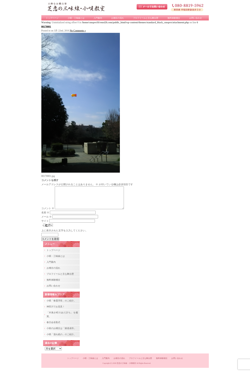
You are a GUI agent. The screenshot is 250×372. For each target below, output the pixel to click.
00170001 (46, 26)
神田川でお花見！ (56, 310)
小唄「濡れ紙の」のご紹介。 (61, 338)
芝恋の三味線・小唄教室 (126, 367)
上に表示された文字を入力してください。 (64, 234)
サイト (45, 225)
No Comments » (78, 30)
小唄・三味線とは (76, 18)
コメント (47, 212)
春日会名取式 (53, 326)
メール (46, 221)
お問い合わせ (195, 18)
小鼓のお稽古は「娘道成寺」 (61, 332)
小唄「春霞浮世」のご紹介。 (61, 305)
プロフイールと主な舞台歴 (145, 18)
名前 (45, 216)
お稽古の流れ (117, 18)
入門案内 (98, 18)
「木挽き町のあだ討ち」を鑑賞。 (62, 318)
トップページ (52, 18)
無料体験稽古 (173, 18)
